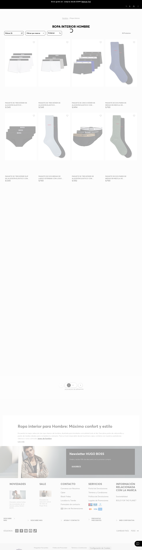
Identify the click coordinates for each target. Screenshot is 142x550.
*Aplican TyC (86, 2)
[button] (126, 6)
